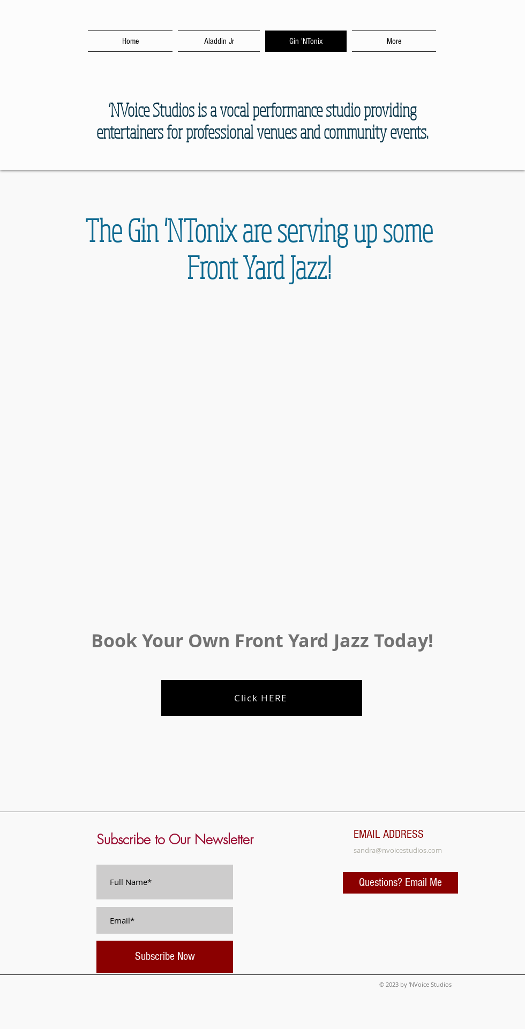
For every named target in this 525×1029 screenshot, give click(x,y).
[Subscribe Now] (164, 957)
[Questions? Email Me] (400, 883)
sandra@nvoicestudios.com (398, 850)
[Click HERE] (261, 698)
